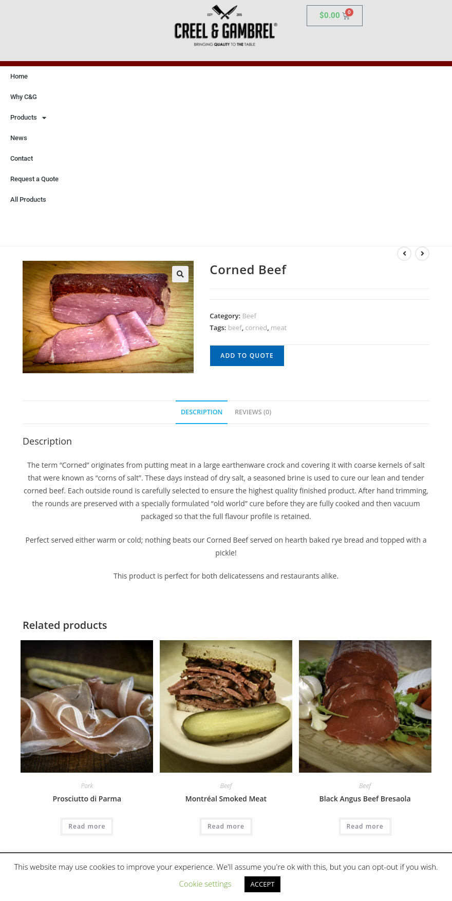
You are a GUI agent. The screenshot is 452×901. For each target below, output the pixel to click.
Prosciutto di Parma (87, 798)
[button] (180, 274)
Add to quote (247, 355)
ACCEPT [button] (263, 884)
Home (19, 76)
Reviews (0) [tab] (253, 412)
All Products (28, 199)
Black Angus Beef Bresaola (365, 798)
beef (235, 327)
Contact (21, 158)
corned (257, 327)
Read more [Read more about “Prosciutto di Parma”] (86, 826)
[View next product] (422, 253)
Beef (249, 315)
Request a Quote (34, 179)
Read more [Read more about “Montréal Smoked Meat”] (226, 826)
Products (28, 117)
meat (279, 327)
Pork (87, 785)
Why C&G (23, 97)
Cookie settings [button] (205, 883)
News (18, 138)
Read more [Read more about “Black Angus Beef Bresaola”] (365, 826)
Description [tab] (202, 412)
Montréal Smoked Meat (226, 798)
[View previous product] (404, 253)
